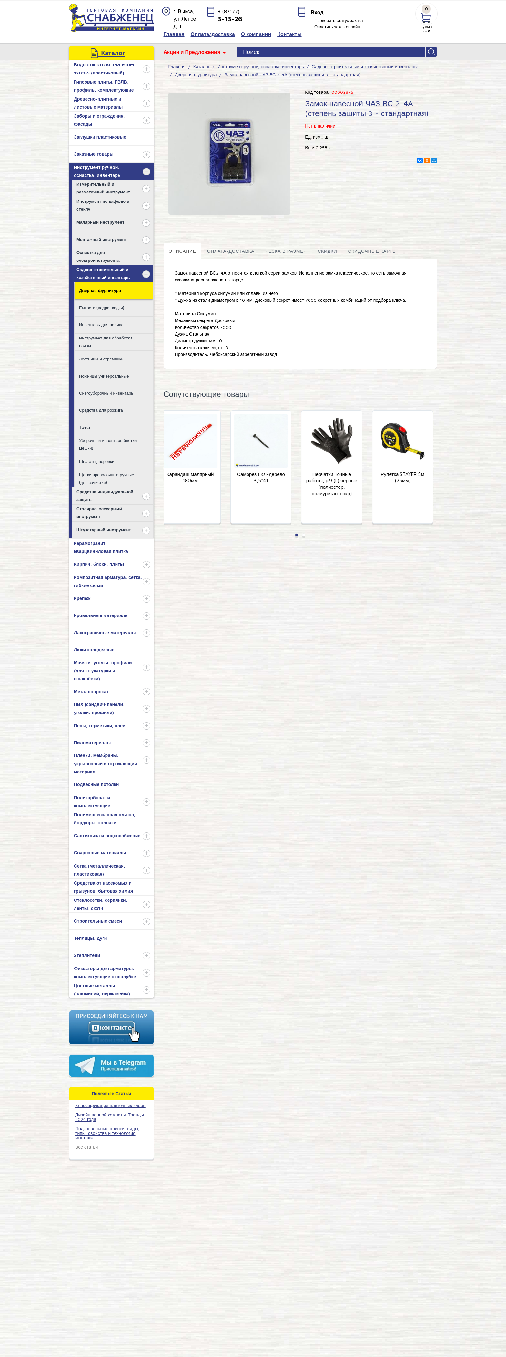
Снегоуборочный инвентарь (106, 393)
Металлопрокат (91, 691)
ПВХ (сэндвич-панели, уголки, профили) (99, 708)
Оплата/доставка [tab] (231, 251)
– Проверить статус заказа (337, 20)
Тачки (84, 427)
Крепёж (82, 598)
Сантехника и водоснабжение (107, 835)
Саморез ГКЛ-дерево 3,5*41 (265, 478)
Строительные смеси (98, 921)
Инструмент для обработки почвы (105, 341)
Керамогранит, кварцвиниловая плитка (101, 547)
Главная (177, 66)
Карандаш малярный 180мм (194, 478)
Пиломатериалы (92, 742)
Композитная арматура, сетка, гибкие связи (108, 581)
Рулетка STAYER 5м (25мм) (407, 478)
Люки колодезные (94, 649)
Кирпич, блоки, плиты (99, 564)
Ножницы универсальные (104, 376)
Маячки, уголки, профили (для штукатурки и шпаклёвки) (103, 670)
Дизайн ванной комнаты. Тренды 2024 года (109, 1117)
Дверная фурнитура (100, 290)
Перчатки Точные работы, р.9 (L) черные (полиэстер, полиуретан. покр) (335, 484)
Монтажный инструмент (101, 239)
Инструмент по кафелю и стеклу (102, 205)
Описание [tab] (182, 251)
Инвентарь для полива (101, 324)
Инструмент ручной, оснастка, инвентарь (97, 171)
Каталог (201, 66)
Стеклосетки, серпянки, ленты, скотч (100, 904)
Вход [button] (317, 12)
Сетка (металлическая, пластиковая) (99, 870)
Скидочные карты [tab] (372, 251)
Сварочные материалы (100, 852)
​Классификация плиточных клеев (110, 1105)
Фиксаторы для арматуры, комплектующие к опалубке (105, 972)
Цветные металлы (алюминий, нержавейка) (102, 989)
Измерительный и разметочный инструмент (103, 188)
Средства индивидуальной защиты (104, 495)
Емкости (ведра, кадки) (101, 307)
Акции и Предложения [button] (193, 52)
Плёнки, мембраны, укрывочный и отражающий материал (105, 763)
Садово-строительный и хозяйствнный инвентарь (103, 273)
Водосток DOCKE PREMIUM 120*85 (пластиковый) (104, 68)
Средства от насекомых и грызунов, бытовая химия (103, 887)
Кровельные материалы (101, 615)
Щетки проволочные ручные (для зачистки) (106, 478)
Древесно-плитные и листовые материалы (98, 103)
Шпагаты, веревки (96, 461)
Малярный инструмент (100, 222)
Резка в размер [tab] (286, 251)
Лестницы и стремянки (101, 358)
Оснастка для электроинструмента (98, 256)
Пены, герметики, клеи (100, 725)
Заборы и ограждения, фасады (99, 120)
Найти (431, 52)
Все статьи (86, 1147)
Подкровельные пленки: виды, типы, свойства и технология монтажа (107, 1133)
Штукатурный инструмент (103, 529)
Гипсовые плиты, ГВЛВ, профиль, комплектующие (104, 86)
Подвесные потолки (96, 784)
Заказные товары (94, 154)
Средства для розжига (101, 410)
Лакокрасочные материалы (105, 632)
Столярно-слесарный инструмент (99, 512)
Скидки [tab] (327, 251)
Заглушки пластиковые (100, 137)
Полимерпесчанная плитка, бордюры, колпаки (105, 818)
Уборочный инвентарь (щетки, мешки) (108, 444)
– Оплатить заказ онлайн (335, 26)
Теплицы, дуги (90, 938)
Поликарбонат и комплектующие (92, 801)
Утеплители (87, 955)
